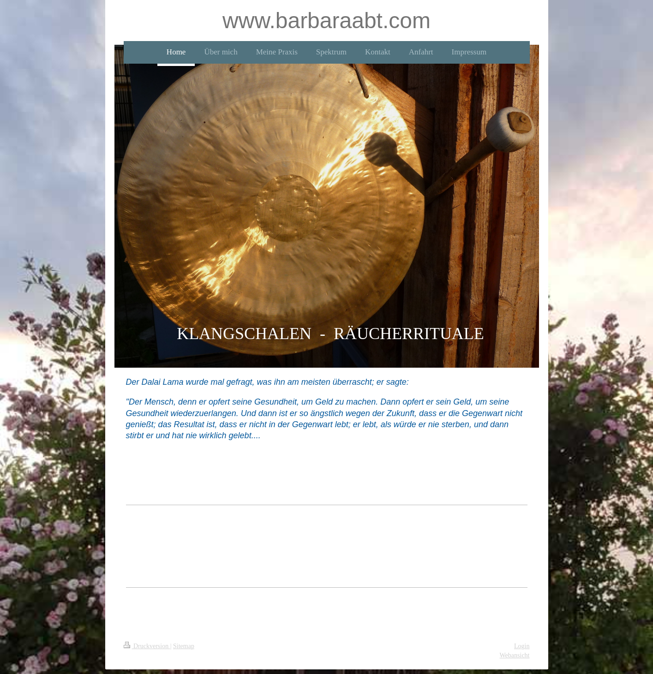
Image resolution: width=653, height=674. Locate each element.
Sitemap (183, 646)
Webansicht (515, 655)
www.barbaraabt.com (326, 20)
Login (521, 646)
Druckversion (147, 646)
